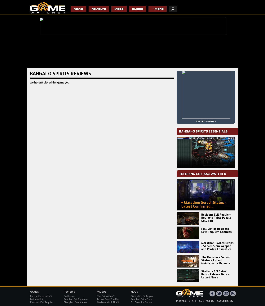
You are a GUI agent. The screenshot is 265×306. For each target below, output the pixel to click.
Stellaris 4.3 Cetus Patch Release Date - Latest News (215, 274)
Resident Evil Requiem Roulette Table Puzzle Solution (216, 218)
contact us (206, 301)
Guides (137, 9)
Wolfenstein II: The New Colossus (115, 302)
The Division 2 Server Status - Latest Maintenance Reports (215, 260)
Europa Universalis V (41, 296)
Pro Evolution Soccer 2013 (144, 302)
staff (193, 301)
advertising (225, 301)
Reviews (99, 9)
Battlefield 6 (36, 299)
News (78, 9)
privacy (181, 301)
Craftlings (69, 296)
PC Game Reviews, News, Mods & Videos (47, 8)
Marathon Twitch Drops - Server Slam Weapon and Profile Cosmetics (217, 246)
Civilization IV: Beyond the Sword (148, 296)
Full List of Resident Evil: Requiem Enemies (216, 230)
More (159, 9)
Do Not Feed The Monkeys (111, 299)
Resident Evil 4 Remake (143, 299)
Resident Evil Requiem (42, 302)
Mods (119, 9)
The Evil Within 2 (106, 296)
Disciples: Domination (75, 302)
